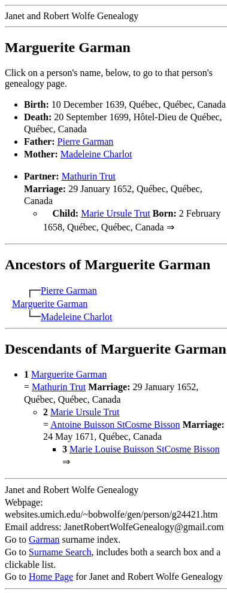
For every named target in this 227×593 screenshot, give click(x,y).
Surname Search (60, 551)
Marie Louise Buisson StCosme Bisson (144, 448)
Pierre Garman (85, 141)
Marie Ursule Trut (115, 213)
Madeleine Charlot (96, 154)
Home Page (51, 575)
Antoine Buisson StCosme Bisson (115, 423)
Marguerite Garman (49, 302)
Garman (44, 538)
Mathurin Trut (89, 176)
